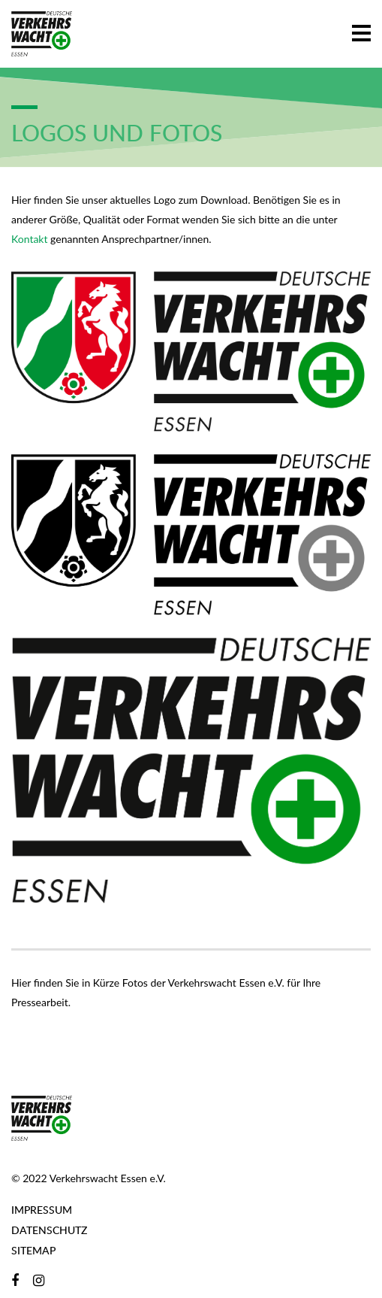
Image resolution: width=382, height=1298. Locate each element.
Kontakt (29, 238)
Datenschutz (49, 1230)
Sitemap (33, 1250)
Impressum (41, 1209)
